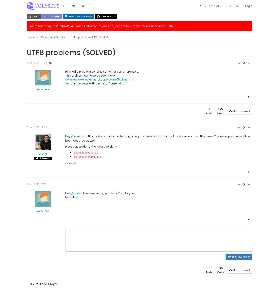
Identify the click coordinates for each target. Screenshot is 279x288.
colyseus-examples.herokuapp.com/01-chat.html (99, 79)
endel (43, 154)
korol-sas (43, 89)
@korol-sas (79, 136)
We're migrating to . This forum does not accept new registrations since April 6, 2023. (102, 26)
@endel (76, 193)
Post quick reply (239, 257)
